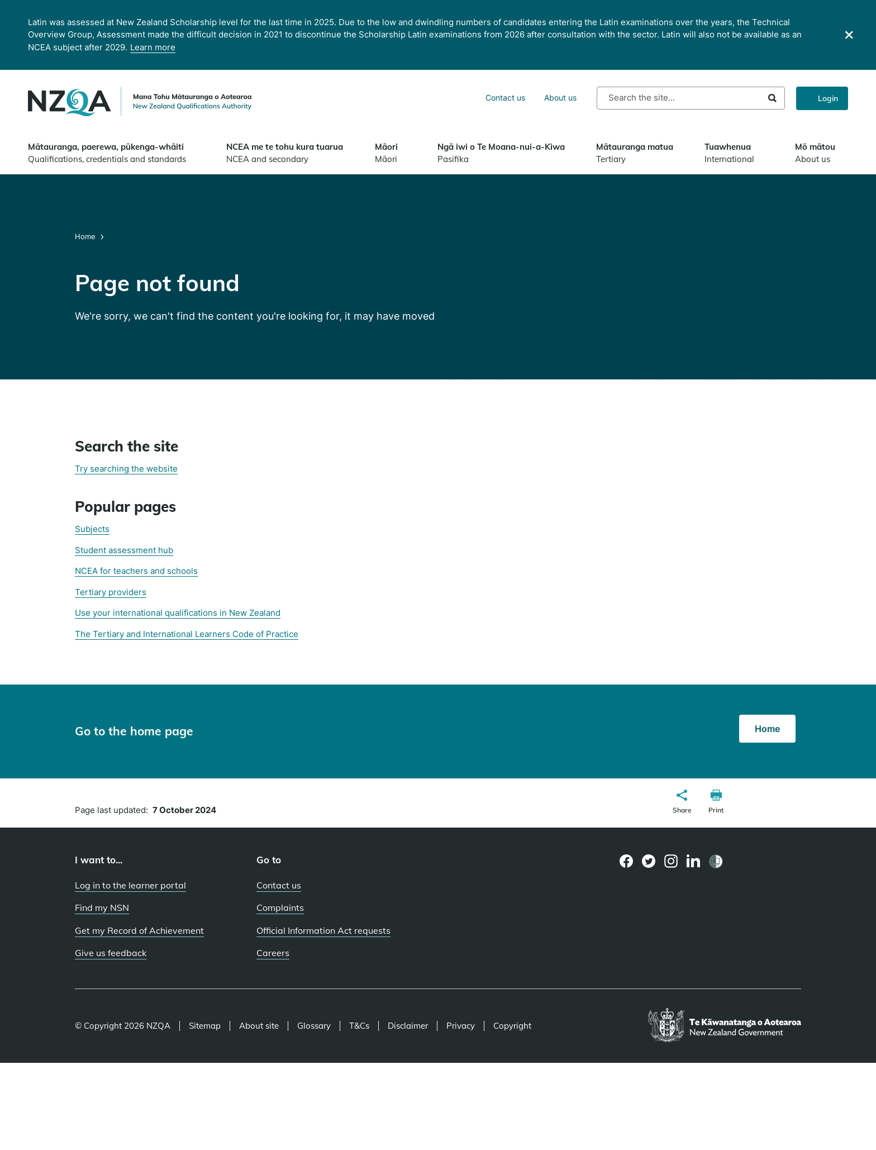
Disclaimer (408, 1026)
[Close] (848, 35)
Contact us (505, 97)
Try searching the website (126, 468)
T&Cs (359, 1026)
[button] (682, 803)
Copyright (512, 1026)
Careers (272, 952)
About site (259, 1026)
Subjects (92, 529)
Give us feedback (110, 952)
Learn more (152, 47)
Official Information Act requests (323, 930)
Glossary (314, 1026)
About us (560, 97)
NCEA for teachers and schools (136, 571)
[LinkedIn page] (694, 861)
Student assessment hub (124, 550)
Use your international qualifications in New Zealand (177, 612)
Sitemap (205, 1026)
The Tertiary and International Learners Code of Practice (186, 634)
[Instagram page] (671, 861)
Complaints (280, 907)
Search (772, 98)
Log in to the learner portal (130, 885)
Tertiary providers (110, 592)
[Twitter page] (649, 861)
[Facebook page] (627, 861)
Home (86, 236)
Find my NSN (102, 907)
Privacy (460, 1026)
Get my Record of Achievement (139, 930)
